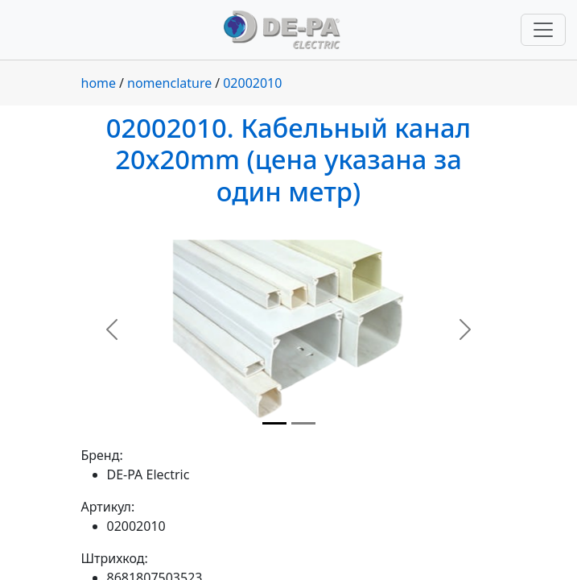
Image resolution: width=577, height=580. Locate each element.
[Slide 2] (303, 423)
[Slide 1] (274, 423)
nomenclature (169, 83)
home (99, 83)
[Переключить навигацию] (543, 30)
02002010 (252, 83)
